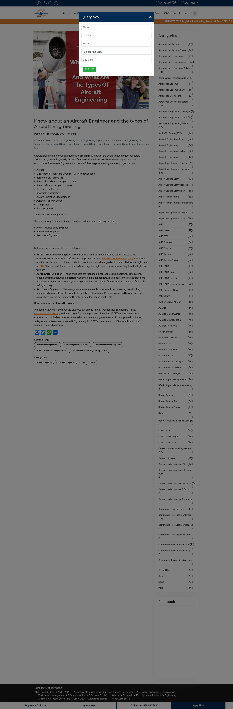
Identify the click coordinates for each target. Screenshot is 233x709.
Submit (89, 69)
